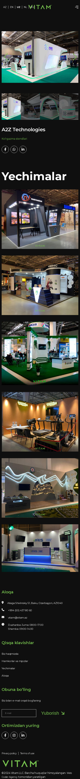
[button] (74, 57)
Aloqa (5, 675)
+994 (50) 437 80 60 (20, 610)
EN (12, 7)
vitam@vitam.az (17, 617)
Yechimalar (8, 668)
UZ (18, 7)
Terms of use (27, 753)
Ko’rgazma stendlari (14, 138)
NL (25, 7)
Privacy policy (9, 753)
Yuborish (53, 713)
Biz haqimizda (10, 653)
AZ (5, 7)
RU (32, 7)
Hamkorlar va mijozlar (15, 661)
